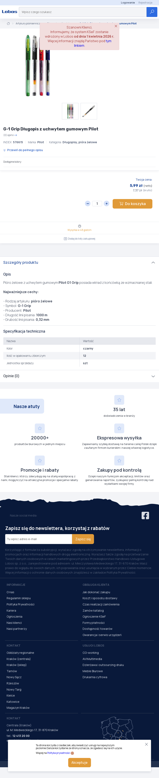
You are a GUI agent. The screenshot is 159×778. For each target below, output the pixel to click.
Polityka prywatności (58, 753)
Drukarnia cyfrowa (95, 677)
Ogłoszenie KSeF (94, 616)
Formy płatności (94, 623)
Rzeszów (13, 683)
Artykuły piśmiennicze (28, 23)
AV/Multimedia (92, 659)
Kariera (11, 610)
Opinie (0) (11, 376)
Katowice (13, 702)
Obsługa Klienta (96, 585)
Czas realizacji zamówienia (101, 604)
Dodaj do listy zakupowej (79, 238)
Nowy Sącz (14, 677)
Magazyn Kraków (18, 708)
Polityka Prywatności (20, 604)
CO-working (91, 653)
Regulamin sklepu (19, 598)
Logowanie (128, 2)
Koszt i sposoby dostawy (100, 598)
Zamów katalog (93, 610)
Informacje (16, 585)
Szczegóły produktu (20, 262)
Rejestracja (145, 2)
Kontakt (13, 645)
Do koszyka (132, 203)
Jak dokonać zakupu (96, 592)
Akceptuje (79, 762)
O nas (10, 592)
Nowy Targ (14, 689)
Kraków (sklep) (17, 665)
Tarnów (12, 671)
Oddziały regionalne (20, 653)
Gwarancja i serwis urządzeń (102, 635)
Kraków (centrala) (19, 659)
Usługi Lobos (93, 645)
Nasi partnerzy (17, 629)
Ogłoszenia (14, 616)
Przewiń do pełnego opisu (23, 150)
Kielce (11, 695)
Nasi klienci (14, 623)
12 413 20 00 (21, 736)
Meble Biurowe (93, 671)
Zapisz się (83, 539)
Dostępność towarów (97, 629)
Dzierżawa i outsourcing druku (103, 665)
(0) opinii (10, 135)
